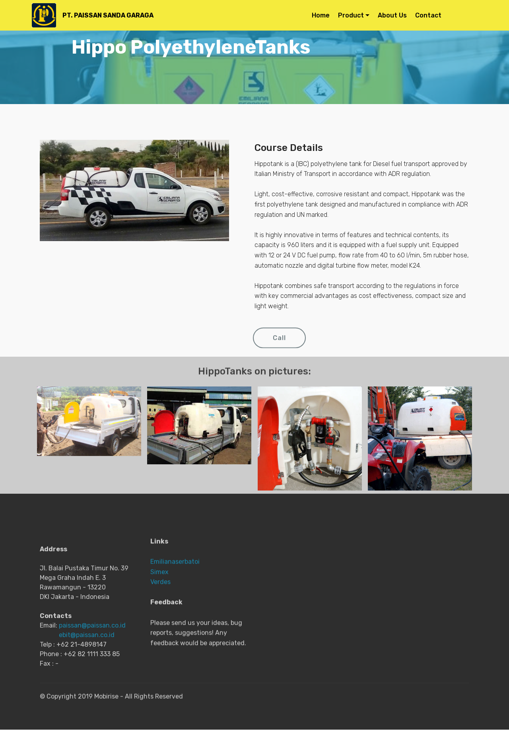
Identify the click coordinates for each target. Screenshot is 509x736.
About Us (392, 15)
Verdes (160, 617)
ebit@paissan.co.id (87, 674)
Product (351, 15)
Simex (159, 607)
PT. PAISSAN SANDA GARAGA (107, 15)
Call (279, 344)
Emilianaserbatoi (175, 597)
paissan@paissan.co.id (92, 665)
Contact (444, 15)
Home (321, 15)
